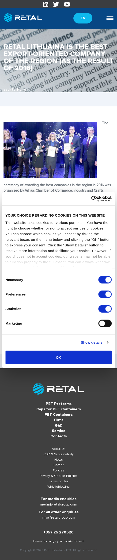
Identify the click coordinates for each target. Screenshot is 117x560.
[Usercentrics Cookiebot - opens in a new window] (91, 199)
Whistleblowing (58, 487)
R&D (59, 425)
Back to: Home (15, 89)
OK (58, 357)
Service (58, 430)
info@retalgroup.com (58, 517)
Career (58, 465)
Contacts (58, 436)
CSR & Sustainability (58, 454)
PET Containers (59, 414)
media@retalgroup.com (58, 504)
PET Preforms (59, 403)
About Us (58, 449)
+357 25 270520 (58, 532)
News (58, 460)
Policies (58, 470)
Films (58, 420)
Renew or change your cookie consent (58, 541)
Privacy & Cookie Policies (59, 476)
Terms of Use (58, 481)
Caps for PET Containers (58, 409)
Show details (92, 342)
